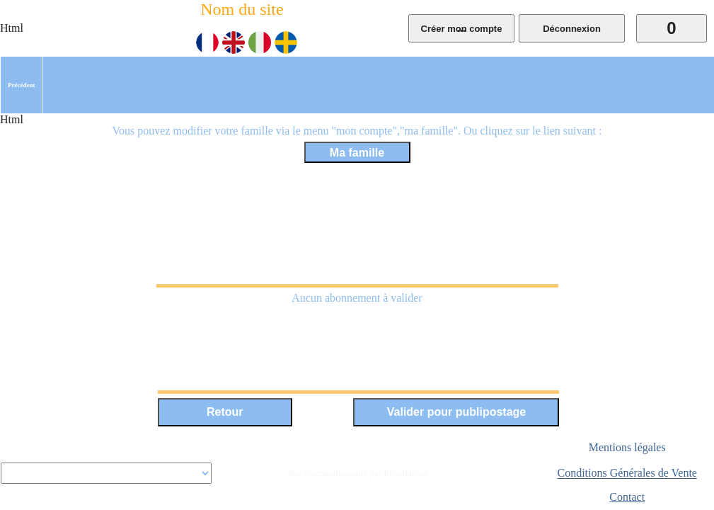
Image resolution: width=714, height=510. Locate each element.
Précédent (21, 85)
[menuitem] (21, 85)
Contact (627, 497)
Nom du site (241, 9)
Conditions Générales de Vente (627, 474)
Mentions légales (627, 447)
